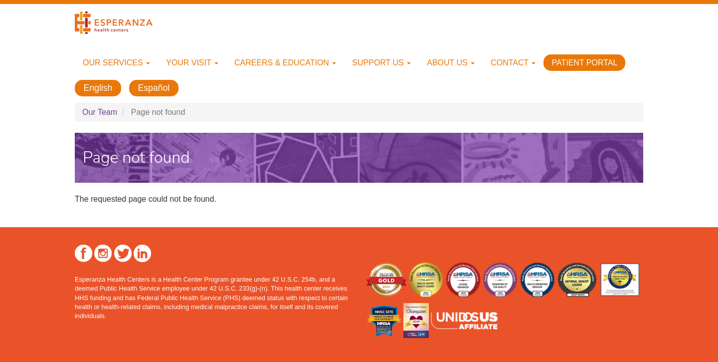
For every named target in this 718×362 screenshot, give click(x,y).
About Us (451, 62)
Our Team (99, 112)
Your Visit (192, 62)
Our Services (116, 62)
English (98, 88)
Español (154, 88)
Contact (513, 62)
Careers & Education (285, 62)
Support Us (381, 62)
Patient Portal (584, 62)
